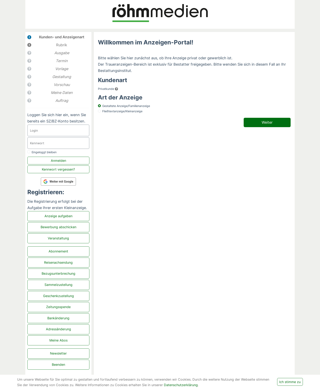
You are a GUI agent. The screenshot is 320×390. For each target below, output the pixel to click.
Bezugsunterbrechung (58, 273)
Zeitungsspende (58, 307)
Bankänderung (58, 318)
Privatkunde (106, 88)
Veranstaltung (58, 238)
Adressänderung (58, 329)
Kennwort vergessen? (58, 169)
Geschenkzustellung (58, 296)
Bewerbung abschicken (58, 227)
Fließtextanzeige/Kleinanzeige (122, 111)
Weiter (267, 122)
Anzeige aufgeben (58, 216)
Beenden (58, 364)
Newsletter (58, 353)
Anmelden (58, 161)
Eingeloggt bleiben (44, 152)
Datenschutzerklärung (181, 385)
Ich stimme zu (290, 382)
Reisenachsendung (58, 262)
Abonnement (58, 251)
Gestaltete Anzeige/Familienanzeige (126, 106)
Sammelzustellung (58, 285)
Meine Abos (58, 340)
